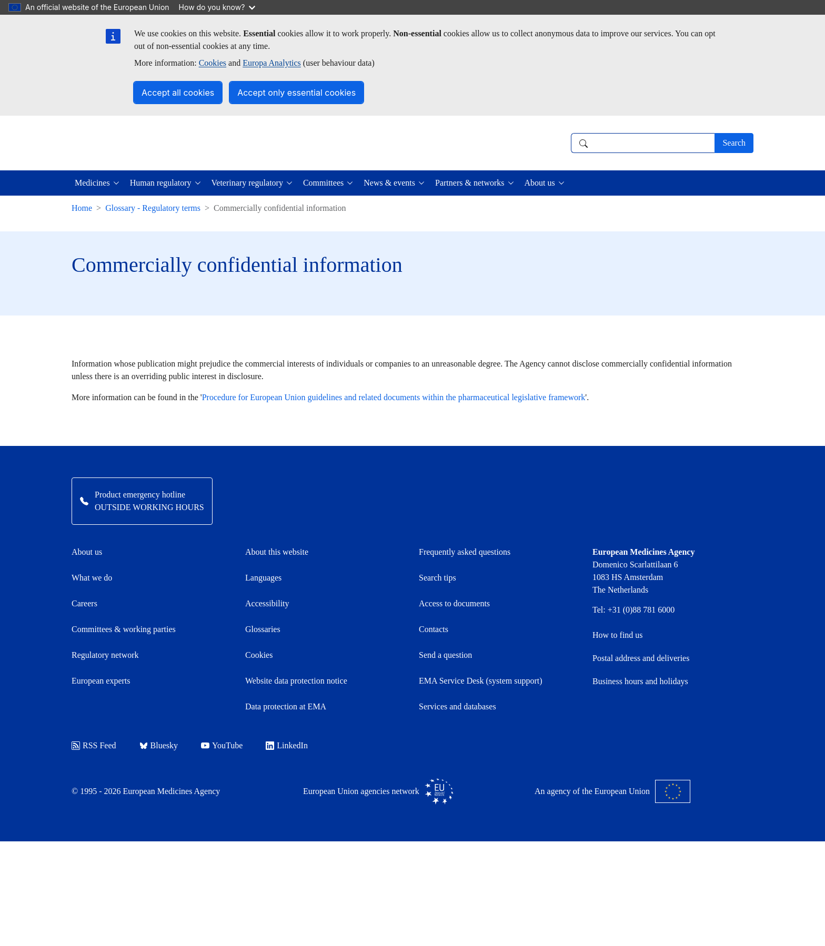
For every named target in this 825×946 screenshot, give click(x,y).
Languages (263, 577)
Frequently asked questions (464, 551)
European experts (101, 680)
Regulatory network (105, 654)
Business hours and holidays (640, 681)
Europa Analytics (272, 62)
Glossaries (262, 629)
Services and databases (457, 706)
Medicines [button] (92, 182)
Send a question (445, 654)
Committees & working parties (124, 629)
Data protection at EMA (285, 706)
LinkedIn (287, 745)
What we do (92, 577)
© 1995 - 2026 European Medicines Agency (146, 791)
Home (82, 208)
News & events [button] (389, 182)
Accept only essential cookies (296, 92)
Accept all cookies (178, 92)
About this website (276, 551)
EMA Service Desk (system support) (480, 680)
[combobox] (643, 143)
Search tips (437, 577)
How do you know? (217, 7)
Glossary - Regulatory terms (152, 208)
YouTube (222, 745)
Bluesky (158, 745)
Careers (84, 603)
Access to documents (454, 603)
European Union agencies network (378, 791)
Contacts (433, 629)
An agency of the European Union (612, 791)
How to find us (617, 634)
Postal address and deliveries (640, 658)
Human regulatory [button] (161, 182)
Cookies (212, 62)
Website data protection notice (296, 680)
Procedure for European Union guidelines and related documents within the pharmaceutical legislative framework (394, 397)
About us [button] (540, 182)
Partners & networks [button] (470, 182)
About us (87, 551)
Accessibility (267, 603)
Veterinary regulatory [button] (247, 182)
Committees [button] (323, 182)
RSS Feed (94, 745)
